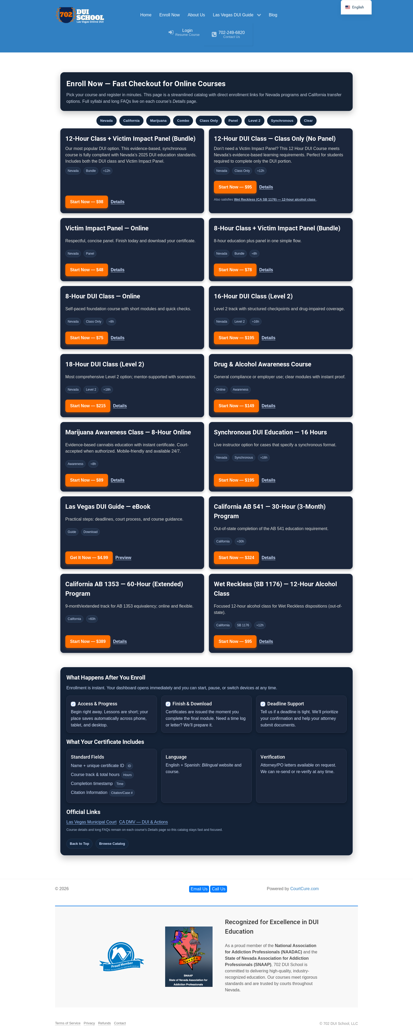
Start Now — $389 (88, 641)
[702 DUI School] (80, 15)
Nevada (106, 121)
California (131, 121)
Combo (183, 121)
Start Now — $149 (236, 406)
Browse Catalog (112, 844)
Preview (123, 557)
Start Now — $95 (235, 187)
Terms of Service (68, 1023)
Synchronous (282, 121)
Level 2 (254, 121)
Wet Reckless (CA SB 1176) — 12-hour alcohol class (275, 199)
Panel (233, 121)
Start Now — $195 (236, 338)
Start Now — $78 (235, 270)
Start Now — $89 (86, 480)
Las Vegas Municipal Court (91, 822)
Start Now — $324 (236, 557)
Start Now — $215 (88, 406)
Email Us (199, 889)
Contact (120, 1023)
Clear (308, 121)
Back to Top (79, 844)
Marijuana (158, 121)
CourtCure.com (304, 888)
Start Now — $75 (86, 338)
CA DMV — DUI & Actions (143, 822)
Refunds (104, 1023)
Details (117, 202)
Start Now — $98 (86, 202)
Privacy (89, 1023)
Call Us (218, 889)
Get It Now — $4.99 (89, 557)
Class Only (209, 121)
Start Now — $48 (86, 270)
